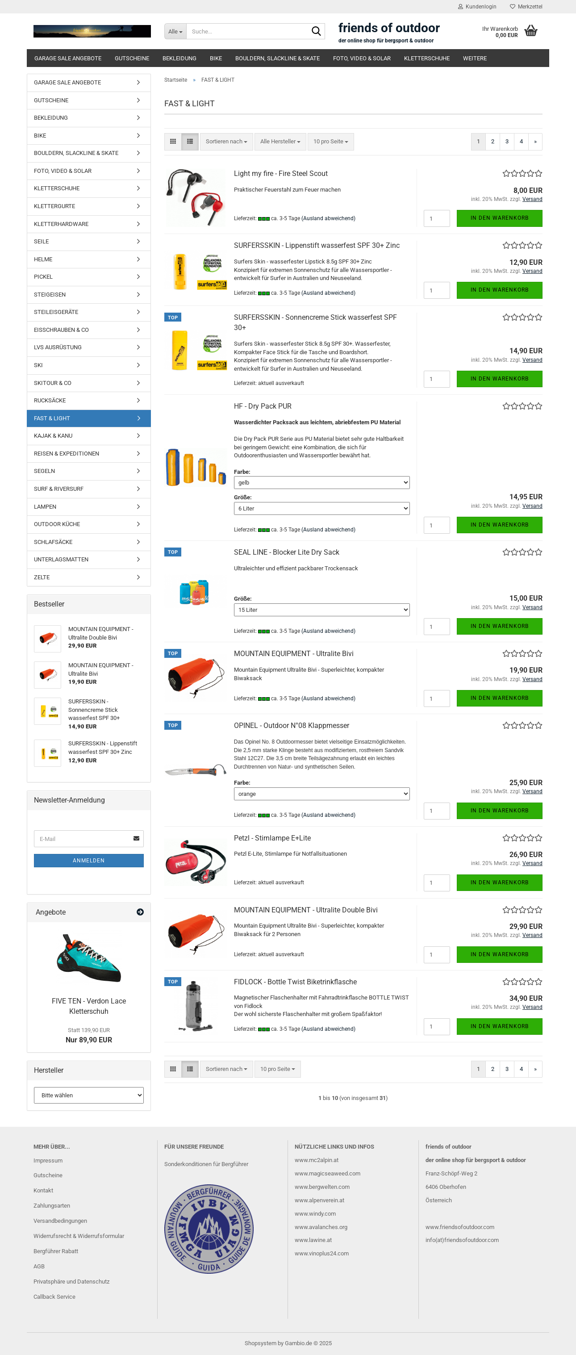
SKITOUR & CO (52, 383)
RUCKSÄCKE (50, 400)
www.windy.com (315, 1213)
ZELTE (42, 577)
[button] (173, 142)
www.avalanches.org (321, 1227)
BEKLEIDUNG (179, 58)
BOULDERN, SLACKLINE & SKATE (277, 58)
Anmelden (89, 860)
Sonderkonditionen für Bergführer (206, 1164)
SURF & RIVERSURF (58, 488)
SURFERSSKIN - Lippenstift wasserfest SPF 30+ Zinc (317, 245)
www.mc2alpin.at (316, 1160)
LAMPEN (45, 506)
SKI (38, 365)
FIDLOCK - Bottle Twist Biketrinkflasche (295, 982)
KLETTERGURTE (54, 206)
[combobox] (226, 142)
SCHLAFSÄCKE (53, 542)
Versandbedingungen (60, 1220)
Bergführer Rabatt (55, 1251)
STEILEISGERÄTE (56, 312)
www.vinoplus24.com (322, 1253)
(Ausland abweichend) (328, 218)
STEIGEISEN (50, 294)
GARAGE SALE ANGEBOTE (67, 58)
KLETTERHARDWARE (61, 224)
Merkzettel (526, 7)
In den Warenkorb (500, 218)
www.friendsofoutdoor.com (460, 1227)
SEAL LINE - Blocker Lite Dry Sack (286, 552)
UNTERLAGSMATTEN (61, 559)
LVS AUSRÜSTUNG (58, 347)
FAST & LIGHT (52, 418)
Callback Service (54, 1296)
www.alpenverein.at (319, 1200)
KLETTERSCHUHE (427, 58)
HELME (43, 259)
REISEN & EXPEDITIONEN (66, 453)
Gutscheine (48, 1175)
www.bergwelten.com (322, 1187)
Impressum (48, 1160)
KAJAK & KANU (53, 435)
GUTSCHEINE (132, 58)
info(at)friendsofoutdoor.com (462, 1240)
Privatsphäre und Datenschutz (71, 1281)
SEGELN (44, 471)
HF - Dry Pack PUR (263, 406)
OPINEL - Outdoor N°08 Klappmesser (291, 725)
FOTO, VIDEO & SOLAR (362, 58)
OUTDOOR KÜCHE (57, 524)
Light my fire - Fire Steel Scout (281, 173)
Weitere (475, 58)
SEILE (41, 241)
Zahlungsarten (51, 1205)
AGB (39, 1266)
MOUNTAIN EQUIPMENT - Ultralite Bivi (294, 653)
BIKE (216, 58)
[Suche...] (175, 31)
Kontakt (43, 1190)
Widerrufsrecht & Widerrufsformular (78, 1236)
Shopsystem (260, 1343)
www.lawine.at (313, 1240)
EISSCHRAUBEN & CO (61, 329)
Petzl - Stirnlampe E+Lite (272, 838)
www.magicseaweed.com (327, 1173)
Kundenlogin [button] (477, 7)
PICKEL (43, 276)
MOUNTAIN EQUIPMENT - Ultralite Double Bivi (306, 910)
